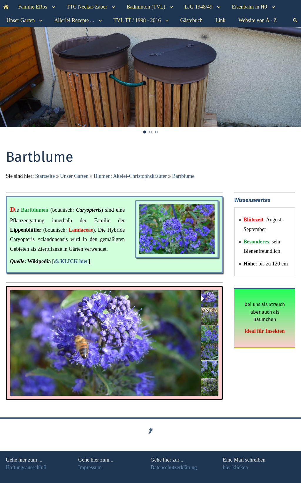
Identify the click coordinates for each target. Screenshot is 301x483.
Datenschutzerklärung (173, 467)
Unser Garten (74, 176)
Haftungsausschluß (26, 467)
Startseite (45, 176)
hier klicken (235, 467)
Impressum (90, 467)
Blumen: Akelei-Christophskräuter (130, 176)
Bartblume (183, 176)
